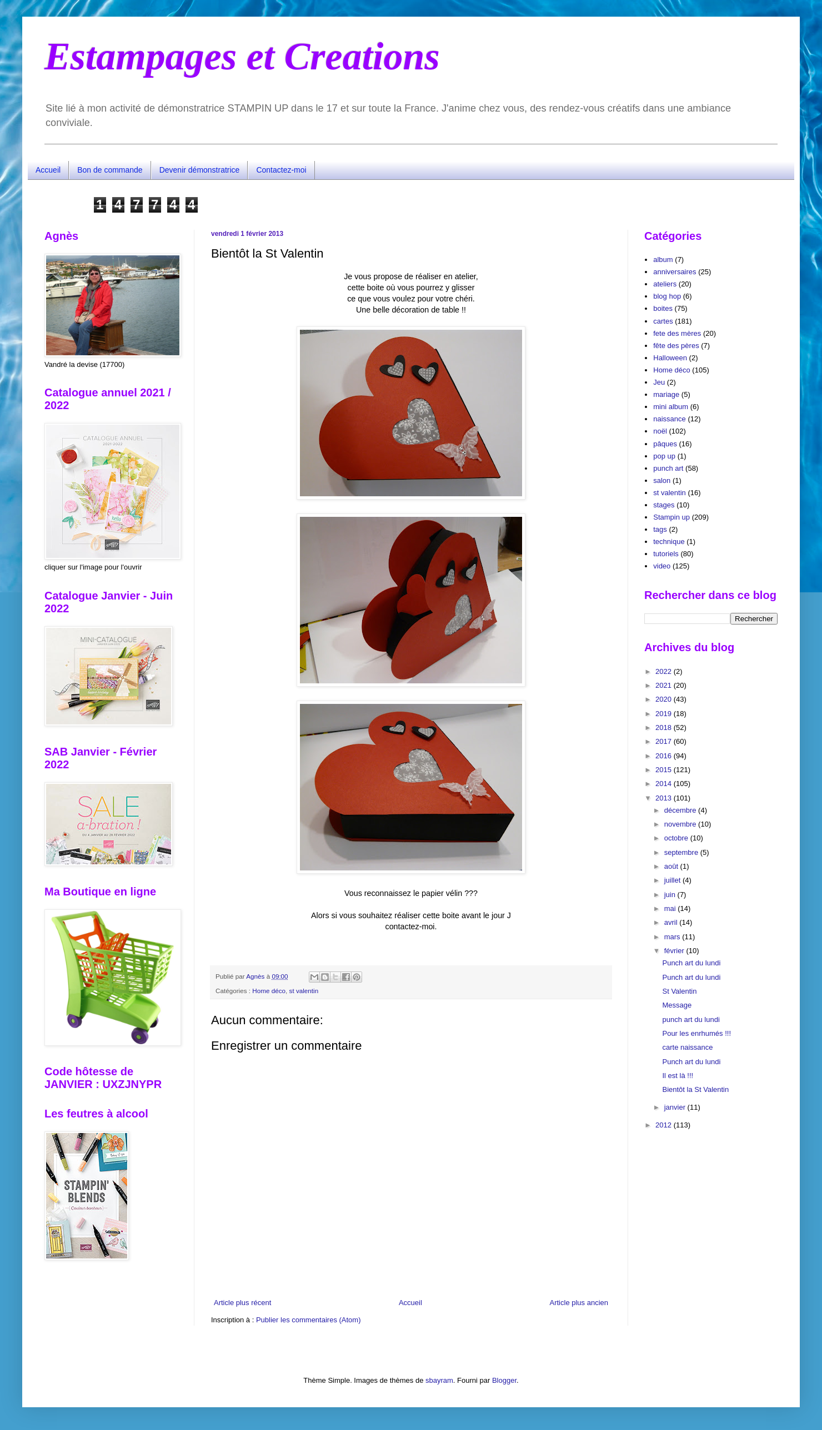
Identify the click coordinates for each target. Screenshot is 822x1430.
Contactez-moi (281, 169)
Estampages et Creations (242, 56)
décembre (681, 810)
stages (663, 505)
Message (676, 1005)
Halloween (670, 358)
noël (660, 431)
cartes (663, 321)
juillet (673, 880)
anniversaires (674, 272)
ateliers (664, 284)
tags (660, 529)
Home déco (268, 990)
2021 (664, 685)
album (663, 259)
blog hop (667, 296)
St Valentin (679, 991)
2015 (664, 770)
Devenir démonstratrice (199, 169)
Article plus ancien (579, 1302)
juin (671, 894)
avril (671, 922)
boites (663, 308)
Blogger (504, 1380)
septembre (682, 852)
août (672, 866)
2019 (664, 713)
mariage (666, 394)
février (675, 950)
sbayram (439, 1380)
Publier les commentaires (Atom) (308, 1320)
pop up (664, 456)
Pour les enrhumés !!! (696, 1033)
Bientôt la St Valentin (695, 1089)
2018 (664, 727)
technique (668, 541)
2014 (664, 783)
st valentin (304, 990)
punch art (668, 468)
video (661, 566)
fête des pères (676, 345)
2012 (664, 1125)
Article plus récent (242, 1302)
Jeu (659, 382)
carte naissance (687, 1047)
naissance (669, 419)
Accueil (48, 169)
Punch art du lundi (691, 963)
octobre (677, 838)
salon (661, 480)
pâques (665, 444)
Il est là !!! (677, 1075)
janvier (676, 1107)
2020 (664, 699)
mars (673, 937)
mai (671, 908)
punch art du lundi (690, 1019)
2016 (664, 756)
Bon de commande (110, 169)
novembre (681, 824)
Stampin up (671, 517)
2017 (664, 741)
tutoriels (666, 554)
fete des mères (677, 333)
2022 (664, 671)
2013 (664, 798)
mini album (670, 406)
